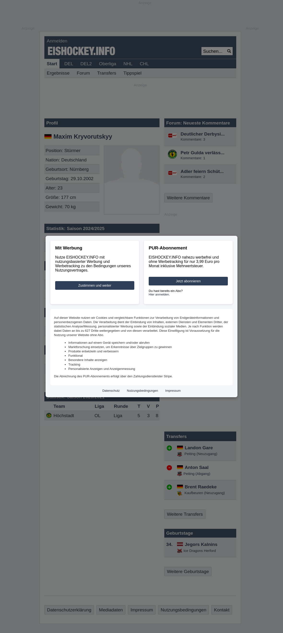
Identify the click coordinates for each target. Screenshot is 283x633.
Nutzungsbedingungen (142, 390)
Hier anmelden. (159, 294)
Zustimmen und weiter (94, 285)
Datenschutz (111, 390)
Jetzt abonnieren (188, 281)
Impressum (173, 390)
